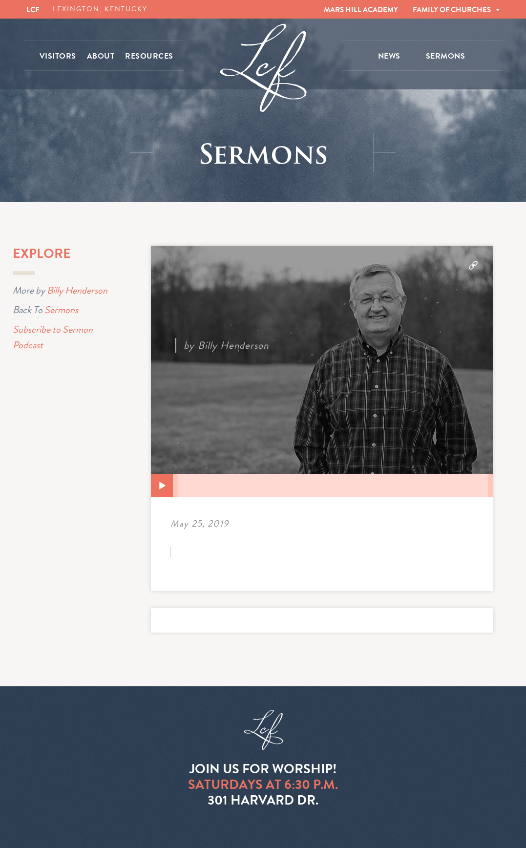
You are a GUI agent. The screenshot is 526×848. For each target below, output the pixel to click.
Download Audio (473, 265)
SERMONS (445, 56)
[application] (322, 485)
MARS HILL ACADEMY (361, 9)
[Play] (162, 486)
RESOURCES (149, 56)
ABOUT (101, 56)
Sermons (61, 309)
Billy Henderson (77, 290)
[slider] (333, 485)
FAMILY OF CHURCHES (452, 9)
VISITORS (58, 56)
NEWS (389, 56)
